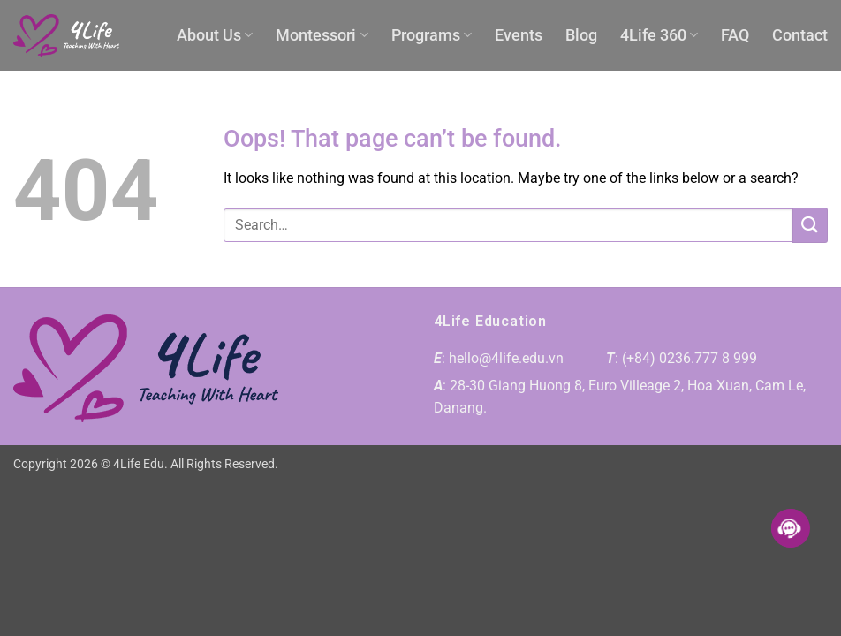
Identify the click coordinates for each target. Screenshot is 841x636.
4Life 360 (659, 35)
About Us (215, 35)
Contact (800, 35)
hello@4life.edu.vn (506, 358)
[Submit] (810, 225)
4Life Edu (138, 464)
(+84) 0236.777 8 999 (689, 358)
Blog (581, 35)
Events (518, 35)
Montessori (321, 35)
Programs (431, 35)
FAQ (735, 35)
